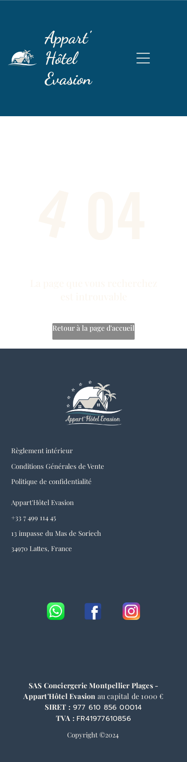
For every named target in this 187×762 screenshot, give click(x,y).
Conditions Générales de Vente (57, 466)
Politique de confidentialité (51, 481)
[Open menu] (143, 58)
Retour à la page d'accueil (93, 328)
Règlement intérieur (42, 450)
